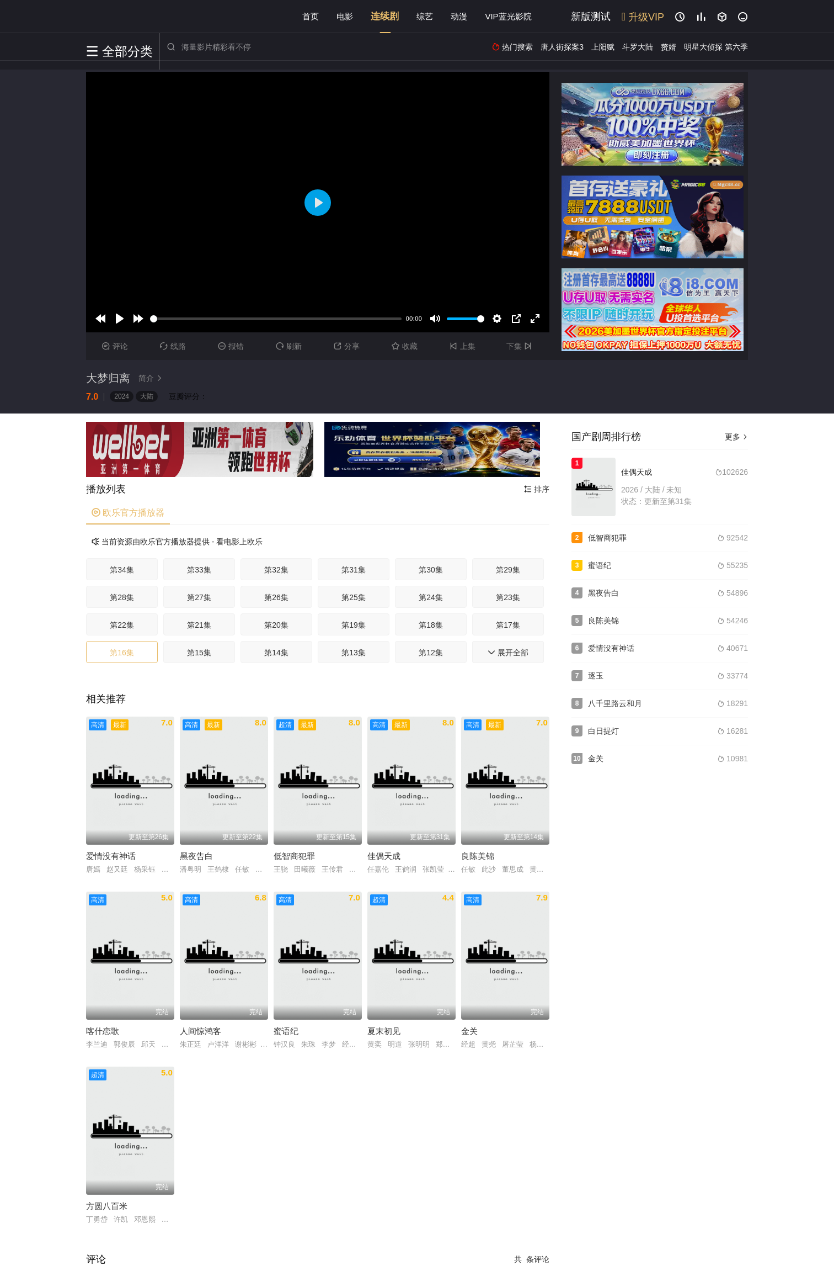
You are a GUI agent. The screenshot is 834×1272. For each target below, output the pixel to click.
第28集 (122, 597)
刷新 (289, 346)
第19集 (353, 625)
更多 (736, 436)
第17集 (508, 625)
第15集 (199, 652)
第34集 (122, 569)
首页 (310, 16)
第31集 (353, 569)
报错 (231, 346)
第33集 (199, 569)
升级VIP (643, 17)
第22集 (122, 625)
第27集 (199, 597)
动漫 (459, 16)
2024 (121, 396)
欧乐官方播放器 (128, 512)
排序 (536, 489)
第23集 (508, 597)
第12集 (431, 652)
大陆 (146, 396)
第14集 (276, 652)
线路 (173, 346)
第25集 (353, 597)
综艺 (424, 16)
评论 (115, 346)
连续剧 (385, 16)
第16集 (122, 652)
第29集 (508, 569)
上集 (462, 346)
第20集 (276, 625)
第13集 (353, 652)
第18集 (431, 625)
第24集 (431, 597)
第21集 (199, 625)
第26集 (276, 597)
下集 (520, 346)
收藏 (405, 346)
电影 (344, 16)
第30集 (431, 569)
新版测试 (591, 16)
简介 (151, 378)
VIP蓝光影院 (508, 16)
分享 (347, 346)
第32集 (276, 569)
